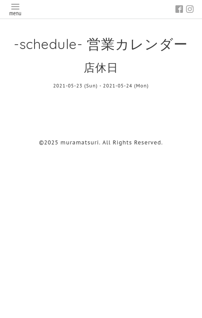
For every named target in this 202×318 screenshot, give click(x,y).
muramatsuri (80, 142)
